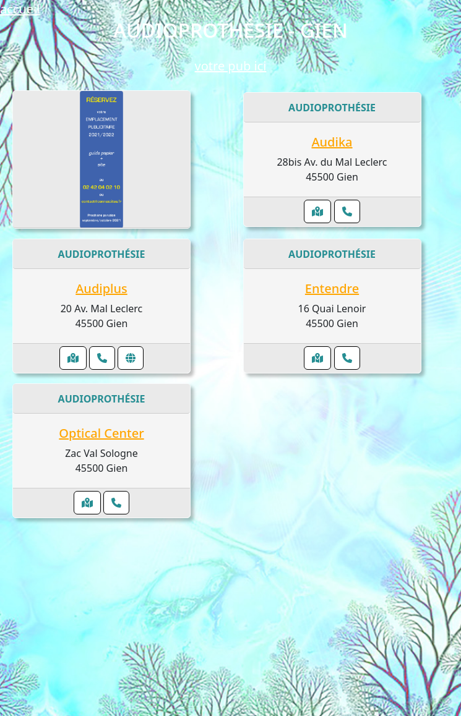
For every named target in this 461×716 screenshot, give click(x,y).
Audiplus (101, 288)
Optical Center (101, 433)
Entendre (332, 288)
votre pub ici (231, 66)
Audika (331, 142)
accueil (20, 9)
